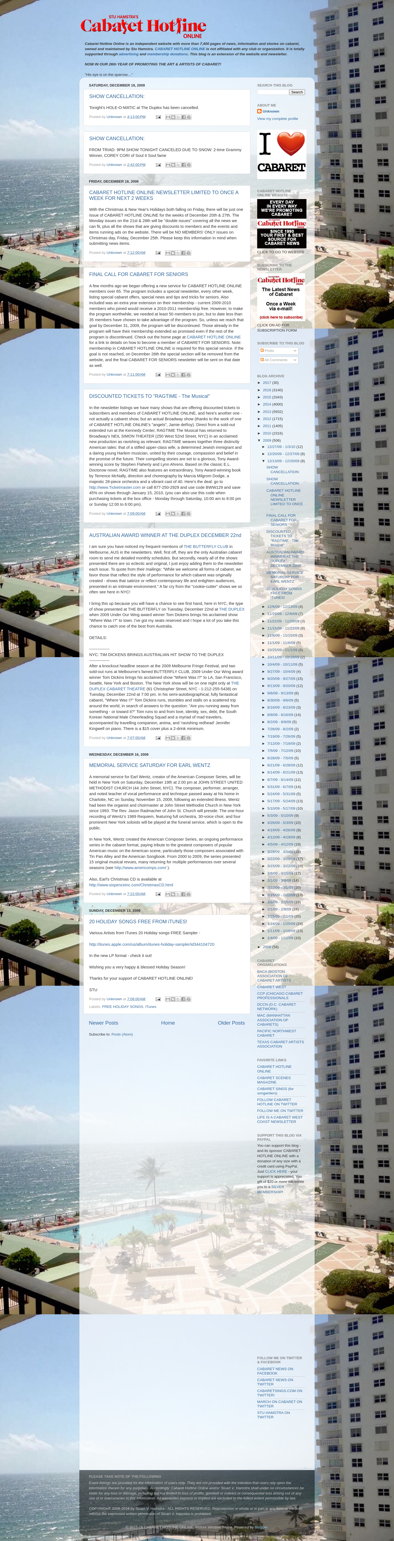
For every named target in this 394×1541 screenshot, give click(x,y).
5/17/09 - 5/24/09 (281, 801)
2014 (267, 404)
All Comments (274, 360)
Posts (267, 351)
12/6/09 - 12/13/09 (282, 607)
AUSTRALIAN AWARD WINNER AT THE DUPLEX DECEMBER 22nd (165, 535)
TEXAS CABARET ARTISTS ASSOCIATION (280, 1044)
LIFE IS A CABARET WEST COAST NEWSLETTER (280, 1119)
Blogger (261, 1527)
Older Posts (231, 1023)
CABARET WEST (271, 987)
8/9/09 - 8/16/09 (280, 715)
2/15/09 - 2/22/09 (281, 895)
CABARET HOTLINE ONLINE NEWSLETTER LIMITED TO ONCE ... (284, 499)
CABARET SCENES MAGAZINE (274, 1080)
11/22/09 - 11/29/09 (283, 621)
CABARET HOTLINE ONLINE (214, 337)
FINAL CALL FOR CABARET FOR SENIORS (138, 274)
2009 (267, 440)
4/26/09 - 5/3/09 (280, 823)
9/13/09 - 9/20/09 (281, 686)
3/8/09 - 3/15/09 (280, 873)
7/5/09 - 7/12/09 (280, 751)
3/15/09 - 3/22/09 (281, 866)
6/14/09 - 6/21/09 (281, 772)
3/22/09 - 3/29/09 (281, 859)
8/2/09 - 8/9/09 (279, 722)
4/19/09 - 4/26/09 (281, 830)
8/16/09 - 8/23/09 (281, 707)
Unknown (271, 111)
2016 (267, 390)
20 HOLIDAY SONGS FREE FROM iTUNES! (138, 921)
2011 (267, 426)
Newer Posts (103, 1023)
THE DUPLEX (232, 609)
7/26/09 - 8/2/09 (280, 729)
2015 (267, 397)
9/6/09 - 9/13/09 (280, 693)
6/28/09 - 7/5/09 (280, 758)
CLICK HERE (276, 1171)
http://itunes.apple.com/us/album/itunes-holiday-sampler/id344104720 (151, 944)
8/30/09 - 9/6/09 (280, 700)
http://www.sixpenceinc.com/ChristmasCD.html (131, 885)
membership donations (167, 54)
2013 (267, 412)
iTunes (150, 1007)
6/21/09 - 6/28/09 (281, 765)
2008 (267, 947)
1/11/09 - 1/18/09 (281, 931)
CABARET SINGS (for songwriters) (275, 1091)
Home (168, 1023)
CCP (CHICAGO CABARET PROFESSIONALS (280, 995)
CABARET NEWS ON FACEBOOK (275, 1371)
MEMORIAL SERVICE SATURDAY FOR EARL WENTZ (149, 765)
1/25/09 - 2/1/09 (280, 916)
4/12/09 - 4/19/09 (281, 837)
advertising (128, 54)
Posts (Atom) (122, 1034)
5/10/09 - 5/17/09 (281, 808)
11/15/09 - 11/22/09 (283, 628)
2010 (267, 433)
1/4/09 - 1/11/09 (280, 938)
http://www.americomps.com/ (140, 868)
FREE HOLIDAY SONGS (122, 1007)
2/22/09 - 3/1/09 (280, 888)
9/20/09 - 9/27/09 (281, 679)
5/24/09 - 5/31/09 (281, 794)
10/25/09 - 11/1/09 (282, 650)
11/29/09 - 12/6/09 (282, 614)
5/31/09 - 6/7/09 (280, 787)
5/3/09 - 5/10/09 (280, 815)
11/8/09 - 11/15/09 (282, 635)
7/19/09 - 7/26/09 (281, 736)
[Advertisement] (281, 1223)
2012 (267, 419)
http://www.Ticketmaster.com (115, 487)
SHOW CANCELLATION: (117, 96)
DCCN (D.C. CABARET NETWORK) (276, 1006)
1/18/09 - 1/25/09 (281, 924)
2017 (267, 383)
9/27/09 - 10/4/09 (281, 671)
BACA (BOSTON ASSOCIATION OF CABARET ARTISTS (274, 976)
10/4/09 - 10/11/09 (282, 664)
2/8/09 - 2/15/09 (280, 902)
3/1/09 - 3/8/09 (279, 880)
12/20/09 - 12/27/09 (283, 454)
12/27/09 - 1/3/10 (281, 447)
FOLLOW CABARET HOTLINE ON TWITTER (277, 1102)
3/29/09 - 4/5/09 (280, 852)
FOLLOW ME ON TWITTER (280, 1111)
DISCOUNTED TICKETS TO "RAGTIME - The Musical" (149, 396)
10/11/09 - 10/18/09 (283, 657)
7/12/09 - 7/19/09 (281, 743)
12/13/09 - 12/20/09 (283, 461)
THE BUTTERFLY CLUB (206, 546)
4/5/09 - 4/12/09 (280, 844)
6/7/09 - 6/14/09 (280, 780)
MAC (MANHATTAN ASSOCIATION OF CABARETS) (273, 1019)
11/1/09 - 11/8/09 (281, 643)
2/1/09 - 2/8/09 (279, 909)
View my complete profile (277, 119)
